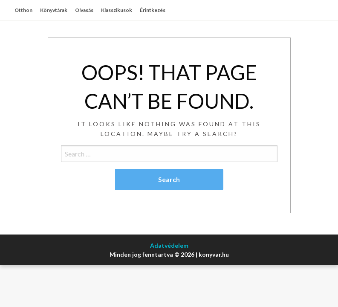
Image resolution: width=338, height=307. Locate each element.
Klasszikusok (116, 10)
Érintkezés (152, 10)
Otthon (23, 10)
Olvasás (84, 10)
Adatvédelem (169, 245)
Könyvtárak (53, 10)
